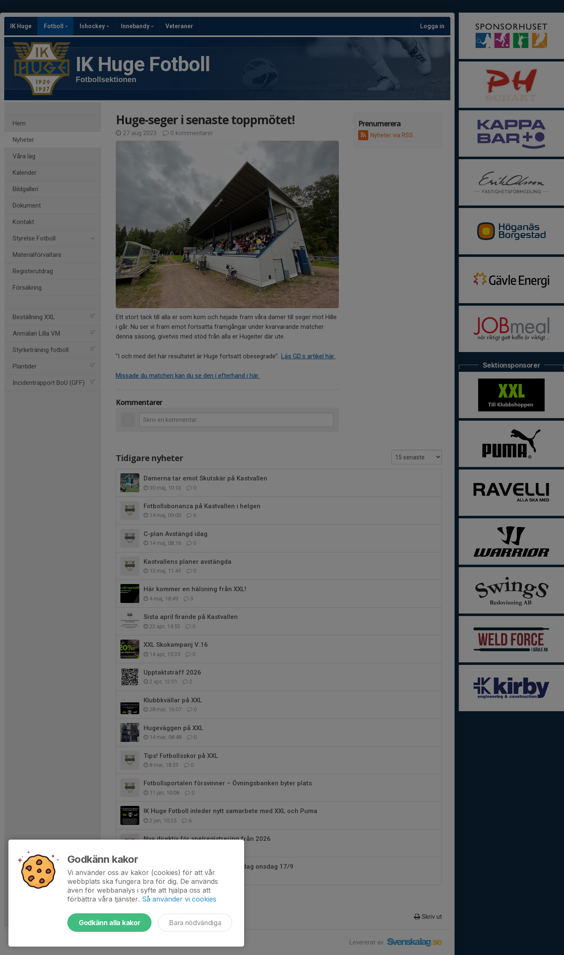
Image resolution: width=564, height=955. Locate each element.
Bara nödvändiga (195, 922)
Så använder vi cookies (179, 899)
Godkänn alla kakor (109, 922)
